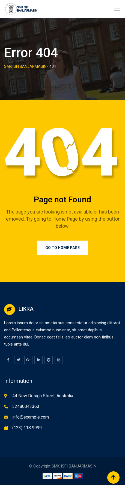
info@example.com (30, 417)
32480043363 (25, 406)
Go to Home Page (62, 248)
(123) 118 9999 (27, 427)
